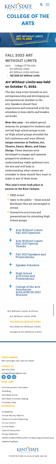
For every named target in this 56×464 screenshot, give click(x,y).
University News (9, 402)
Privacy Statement (10, 434)
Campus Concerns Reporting (15, 419)
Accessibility (7, 411)
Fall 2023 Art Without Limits (25, 321)
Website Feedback (10, 441)
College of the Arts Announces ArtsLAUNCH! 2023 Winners (28, 291)
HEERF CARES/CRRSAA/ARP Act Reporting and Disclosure (28, 437)
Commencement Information (15, 387)
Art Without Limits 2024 (23, 316)
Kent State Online (9, 394)
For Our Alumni (9, 422)
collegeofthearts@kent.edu (13, 373)
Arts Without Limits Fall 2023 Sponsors (29, 231)
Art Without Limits (19, 69)
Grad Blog (6, 391)
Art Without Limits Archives (24, 72)
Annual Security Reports (13, 415)
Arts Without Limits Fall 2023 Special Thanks (29, 243)
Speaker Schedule (27, 265)
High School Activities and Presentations (25, 275)
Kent (7, 65)
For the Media (8, 426)
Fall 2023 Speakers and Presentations (31, 256)
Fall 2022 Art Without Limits (25, 326)
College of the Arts (28, 19)
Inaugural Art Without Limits (26, 331)
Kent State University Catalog (15, 398)
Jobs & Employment (11, 430)
